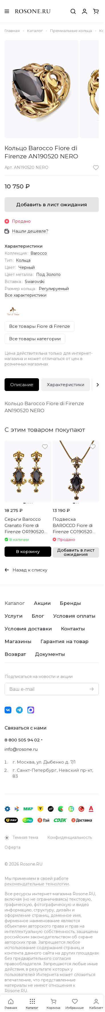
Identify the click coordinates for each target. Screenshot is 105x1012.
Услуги (13, 616)
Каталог (15, 603)
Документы (50, 654)
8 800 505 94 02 (22, 740)
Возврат (15, 654)
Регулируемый (54, 288)
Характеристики (65, 384)
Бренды (70, 603)
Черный (26, 267)
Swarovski (34, 281)
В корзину (28, 551)
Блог (38, 616)
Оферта (12, 847)
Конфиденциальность (69, 837)
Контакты (73, 629)
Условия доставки (28, 629)
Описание (21, 384)
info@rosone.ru (21, 749)
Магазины (18, 641)
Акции (42, 603)
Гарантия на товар (64, 641)
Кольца (23, 260)
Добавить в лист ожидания (51, 204)
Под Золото (48, 274)
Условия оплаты (74, 616)
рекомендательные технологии (37, 883)
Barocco (38, 253)
